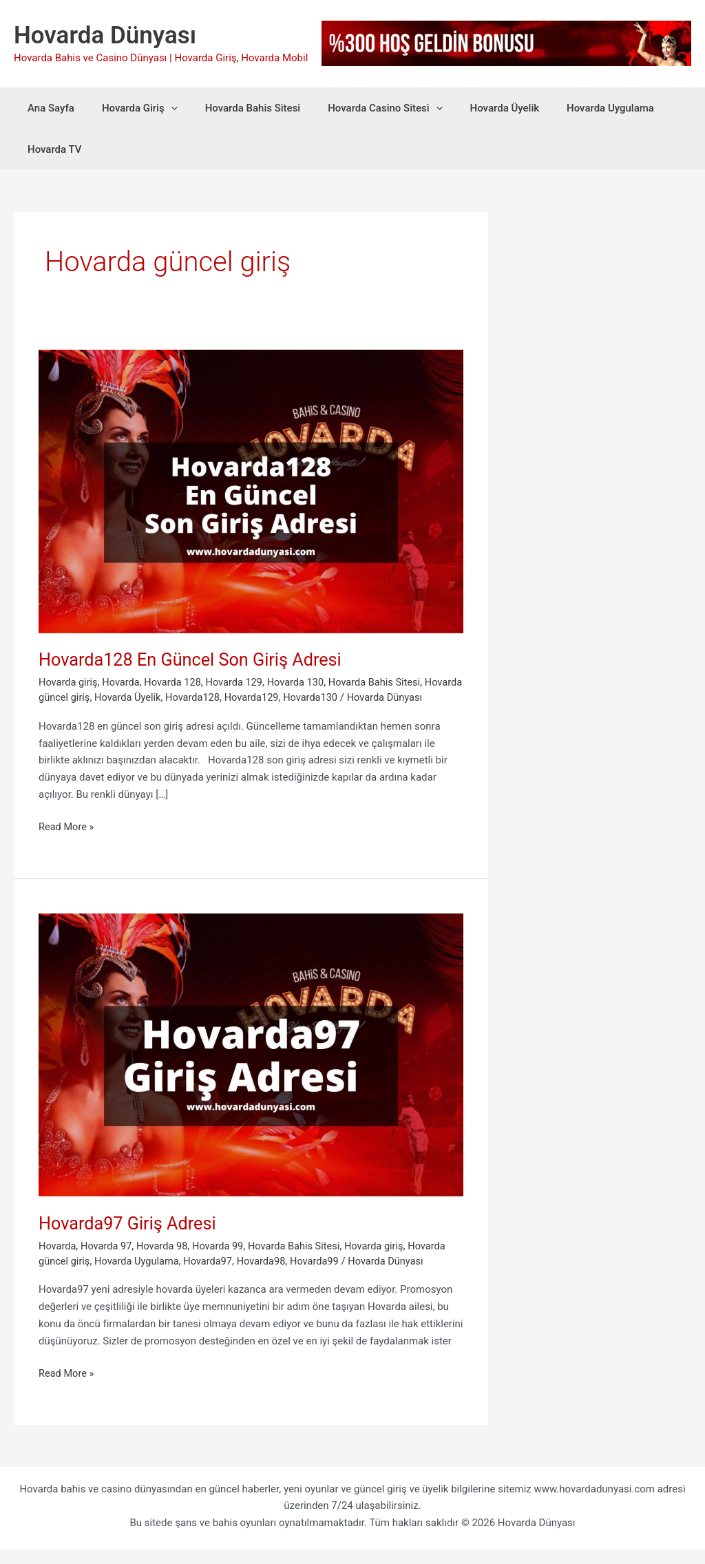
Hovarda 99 (222, 1261)
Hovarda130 (359, 697)
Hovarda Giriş (129, 108)
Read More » (67, 842)
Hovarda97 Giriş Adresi (134, 1238)
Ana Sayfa (47, 108)
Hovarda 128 (176, 682)
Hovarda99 (322, 1275)
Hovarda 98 (165, 1261)
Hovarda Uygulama (572, 108)
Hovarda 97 (108, 1261)
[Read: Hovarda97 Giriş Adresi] (251, 1069)
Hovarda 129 (239, 682)
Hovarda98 (267, 1275)
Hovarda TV (51, 149)
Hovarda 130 (302, 682)
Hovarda (123, 682)
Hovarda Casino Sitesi (361, 108)
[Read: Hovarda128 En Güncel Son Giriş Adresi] (251, 491)
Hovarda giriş (69, 682)
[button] (160, 108)
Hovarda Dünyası (105, 35)
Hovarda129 (298, 697)
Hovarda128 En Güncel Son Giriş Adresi (194, 659)
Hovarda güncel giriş (85, 697)
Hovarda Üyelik (473, 108)
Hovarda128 (238, 697)
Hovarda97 (212, 1275)
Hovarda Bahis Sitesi (236, 108)
